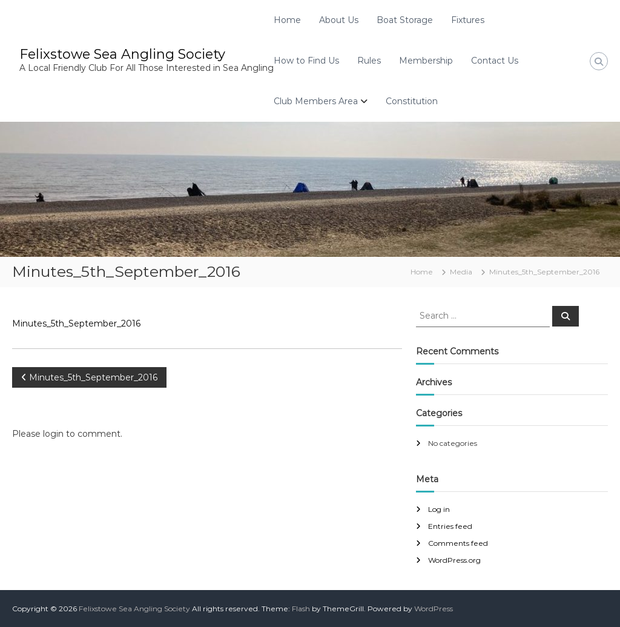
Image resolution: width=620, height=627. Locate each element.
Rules (369, 60)
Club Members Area (316, 101)
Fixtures (467, 20)
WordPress (433, 608)
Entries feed (450, 526)
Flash (301, 608)
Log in (439, 509)
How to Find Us (306, 60)
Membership (426, 60)
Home (287, 20)
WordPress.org (454, 560)
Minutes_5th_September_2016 (76, 323)
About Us (338, 20)
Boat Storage (405, 20)
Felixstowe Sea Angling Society (122, 54)
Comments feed (458, 543)
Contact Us (494, 60)
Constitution (412, 101)
